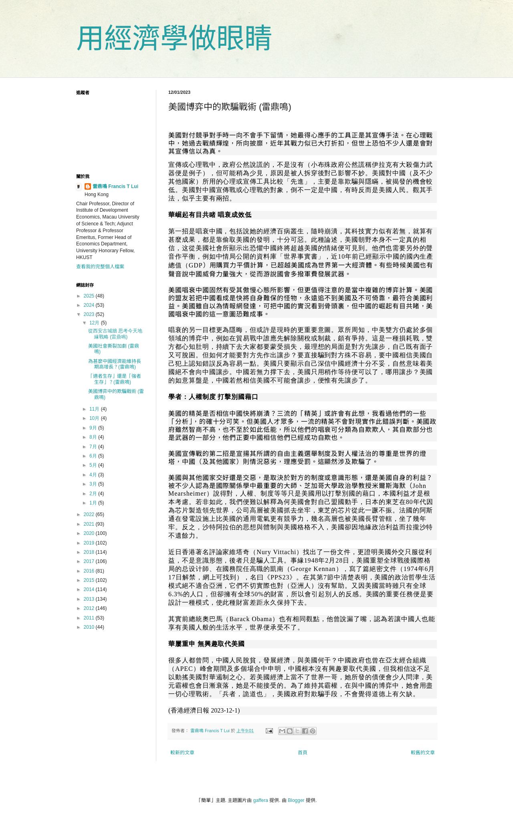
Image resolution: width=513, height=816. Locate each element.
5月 (93, 465)
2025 (90, 296)
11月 (95, 409)
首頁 (302, 752)
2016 (90, 571)
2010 (90, 627)
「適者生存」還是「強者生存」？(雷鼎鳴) (114, 379)
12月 (95, 323)
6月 (93, 456)
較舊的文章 (423, 752)
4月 (93, 475)
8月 (93, 437)
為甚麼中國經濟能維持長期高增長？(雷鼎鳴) (114, 364)
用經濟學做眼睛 (174, 38)
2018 (90, 552)
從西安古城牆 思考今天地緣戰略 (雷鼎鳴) (115, 333)
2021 (90, 524)
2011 (90, 618)
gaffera (260, 800)
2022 (90, 514)
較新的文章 (182, 752)
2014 (90, 589)
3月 (93, 484)
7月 (93, 447)
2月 (93, 493)
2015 (90, 580)
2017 (90, 561)
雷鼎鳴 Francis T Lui (115, 186)
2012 (90, 608)
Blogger (296, 800)
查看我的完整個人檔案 (100, 266)
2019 (90, 543)
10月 (95, 418)
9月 (93, 428)
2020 (90, 533)
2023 (90, 314)
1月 (93, 503)
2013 (90, 599)
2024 (90, 305)
